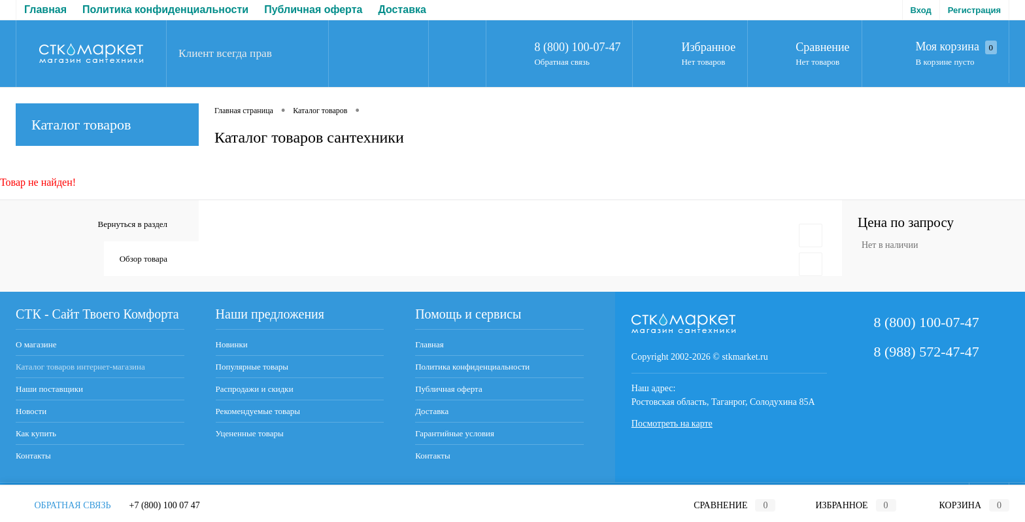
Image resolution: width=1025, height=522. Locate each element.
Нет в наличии (890, 245)
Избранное (708, 47)
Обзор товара (143, 259)
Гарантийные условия (454, 433)
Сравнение (822, 47)
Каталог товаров (107, 124)
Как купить (36, 433)
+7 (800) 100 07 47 (164, 505)
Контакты (33, 456)
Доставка (402, 9)
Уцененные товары (250, 433)
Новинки (232, 344)
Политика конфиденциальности (165, 9)
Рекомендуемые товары (258, 411)
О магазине (36, 344)
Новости (31, 411)
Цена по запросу (906, 223)
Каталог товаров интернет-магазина (80, 367)
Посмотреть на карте (672, 423)
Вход (921, 10)
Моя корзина (956, 47)
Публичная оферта (313, 9)
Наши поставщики (49, 389)
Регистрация (974, 10)
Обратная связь (561, 62)
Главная (45, 9)
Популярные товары (252, 367)
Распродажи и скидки (255, 389)
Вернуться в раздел (132, 224)
